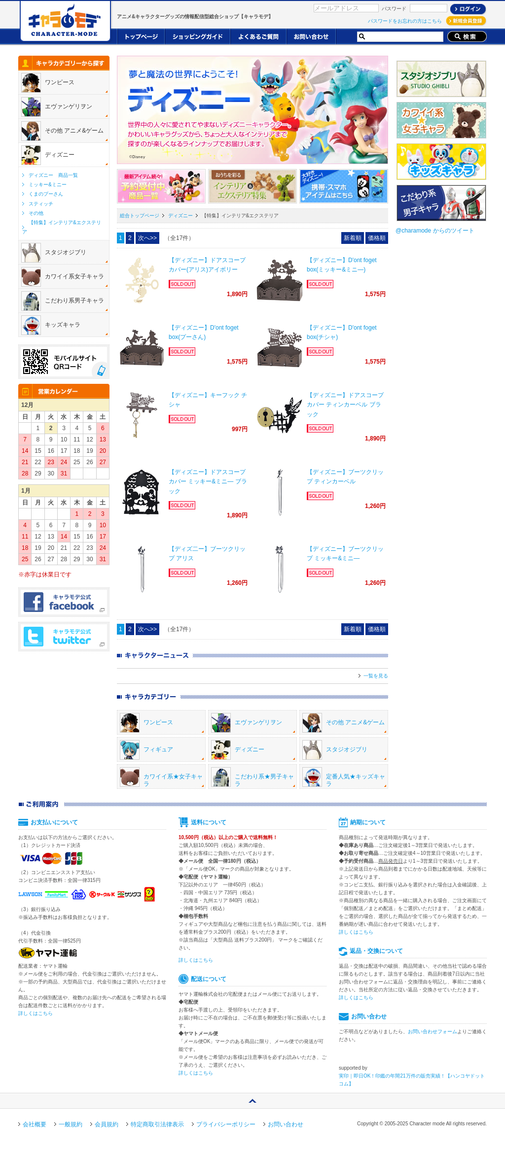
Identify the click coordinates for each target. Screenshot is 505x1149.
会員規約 (106, 1124)
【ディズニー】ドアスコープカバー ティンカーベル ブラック (345, 404)
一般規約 (70, 1124)
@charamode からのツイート (435, 230)
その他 (36, 213)
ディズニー (180, 215)
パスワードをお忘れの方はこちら (405, 21)
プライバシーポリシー (225, 1124)
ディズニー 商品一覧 (53, 175)
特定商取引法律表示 (157, 1124)
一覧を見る (375, 675)
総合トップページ (139, 215)
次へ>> (147, 238)
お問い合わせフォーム (432, 1031)
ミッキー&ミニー (48, 184)
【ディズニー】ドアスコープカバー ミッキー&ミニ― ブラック (208, 481)
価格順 (377, 238)
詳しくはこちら (35, 1013)
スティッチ (41, 203)
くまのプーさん (46, 194)
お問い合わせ (285, 1124)
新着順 (352, 238)
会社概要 (34, 1124)
